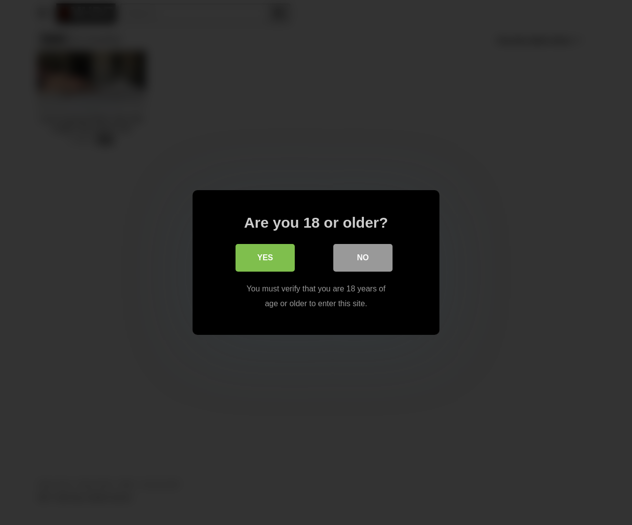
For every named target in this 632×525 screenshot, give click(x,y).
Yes (265, 257)
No (363, 257)
